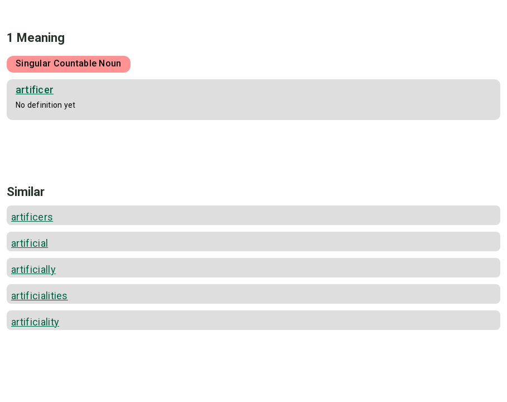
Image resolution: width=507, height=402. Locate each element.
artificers (32, 217)
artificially (33, 269)
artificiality (35, 322)
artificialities (39, 296)
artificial (29, 243)
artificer (35, 89)
